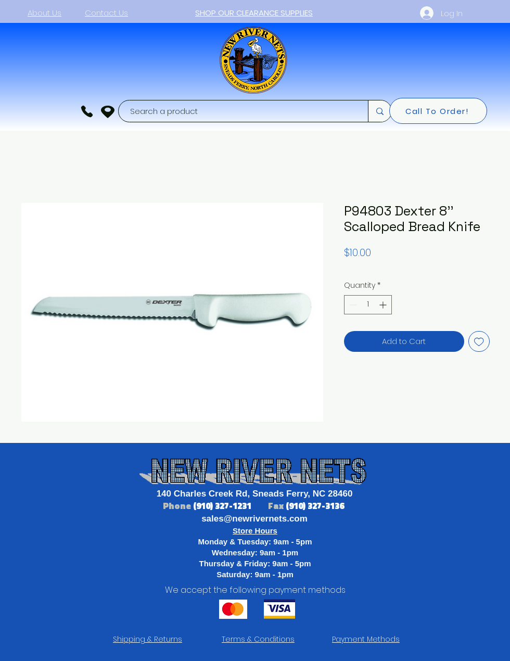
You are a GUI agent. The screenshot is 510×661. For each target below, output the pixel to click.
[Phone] (87, 111)
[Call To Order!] (438, 111)
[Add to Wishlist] (479, 341)
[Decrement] (352, 305)
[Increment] (383, 305)
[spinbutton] (368, 305)
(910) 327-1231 (223, 506)
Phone (178, 506)
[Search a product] (238, 111)
